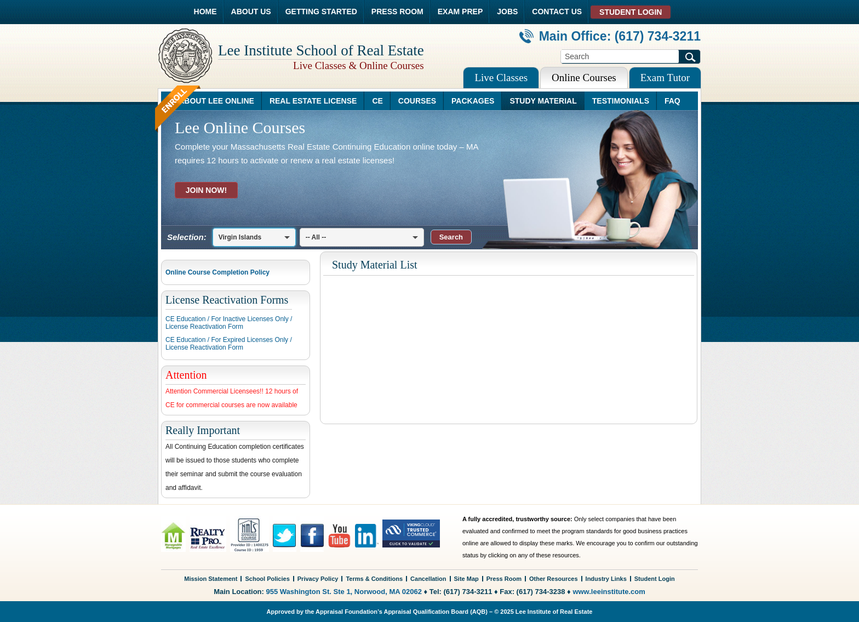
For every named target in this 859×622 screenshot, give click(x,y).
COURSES (417, 100)
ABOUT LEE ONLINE (216, 100)
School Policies (267, 578)
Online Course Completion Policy (217, 272)
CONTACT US (557, 11)
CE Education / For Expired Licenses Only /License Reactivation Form (228, 343)
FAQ (672, 100)
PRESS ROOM (397, 11)
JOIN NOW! (206, 190)
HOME (205, 11)
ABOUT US (251, 11)
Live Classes (501, 77)
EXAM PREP (460, 11)
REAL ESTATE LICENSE (313, 100)
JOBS (507, 11)
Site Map (466, 578)
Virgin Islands (240, 237)
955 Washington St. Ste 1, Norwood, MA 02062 (344, 591)
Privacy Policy (318, 578)
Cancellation (428, 578)
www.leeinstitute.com (608, 591)
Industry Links (606, 578)
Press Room (504, 578)
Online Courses (584, 77)
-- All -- (316, 237)
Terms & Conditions (374, 578)
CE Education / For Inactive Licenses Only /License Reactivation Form (228, 322)
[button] (451, 237)
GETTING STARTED (321, 11)
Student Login (654, 578)
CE (377, 100)
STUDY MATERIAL (542, 100)
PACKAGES (472, 100)
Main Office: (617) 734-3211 (610, 36)
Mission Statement (210, 578)
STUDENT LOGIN (630, 12)
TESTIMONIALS (620, 100)
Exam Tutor (665, 77)
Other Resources (553, 578)
